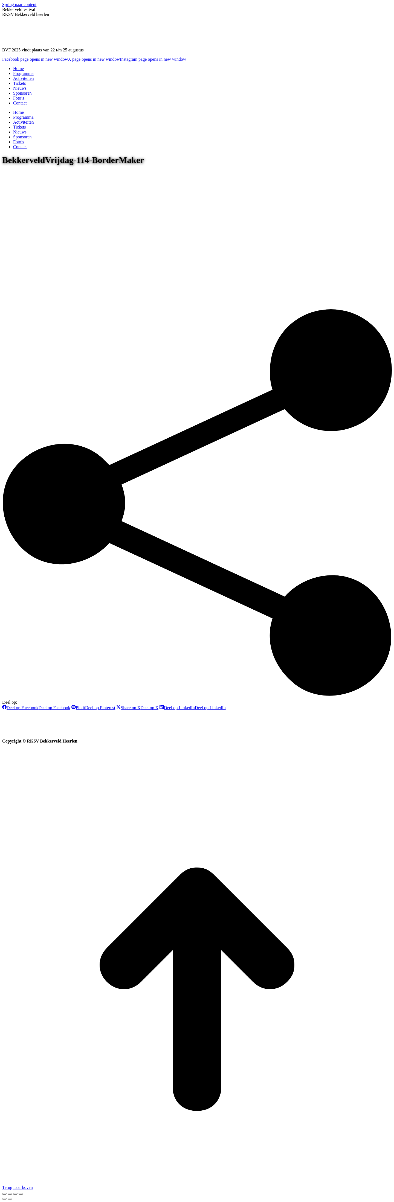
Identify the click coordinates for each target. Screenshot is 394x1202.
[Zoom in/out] (21, 1194)
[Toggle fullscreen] (15, 1194)
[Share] (10, 1194)
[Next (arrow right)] (10, 1199)
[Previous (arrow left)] (4, 1199)
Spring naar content (19, 4)
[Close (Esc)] (4, 1194)
